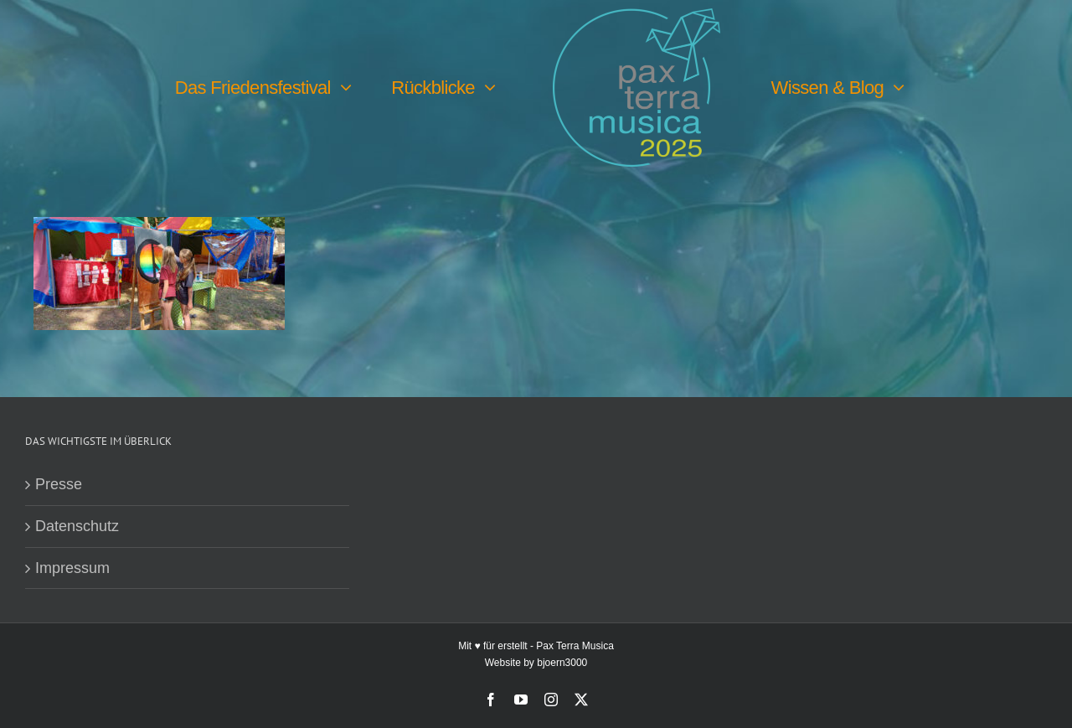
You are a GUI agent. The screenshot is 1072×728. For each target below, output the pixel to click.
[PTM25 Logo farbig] (636, 16)
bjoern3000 (562, 663)
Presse (58, 484)
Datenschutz (77, 526)
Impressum (72, 568)
